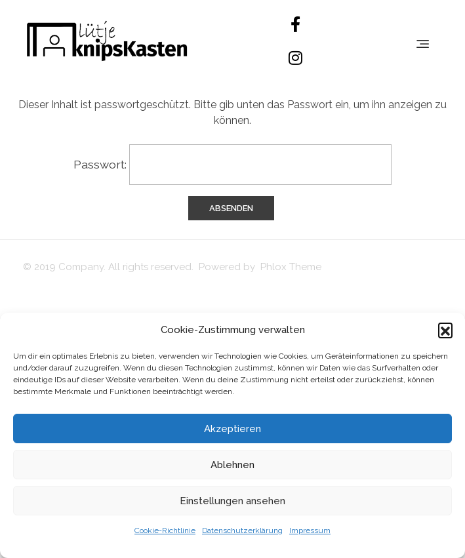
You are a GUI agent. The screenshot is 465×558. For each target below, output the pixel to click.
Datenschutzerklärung (242, 530)
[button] (445, 329)
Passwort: (232, 164)
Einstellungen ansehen (232, 501)
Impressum (310, 530)
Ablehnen (232, 465)
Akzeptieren (232, 429)
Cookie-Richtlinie (164, 530)
